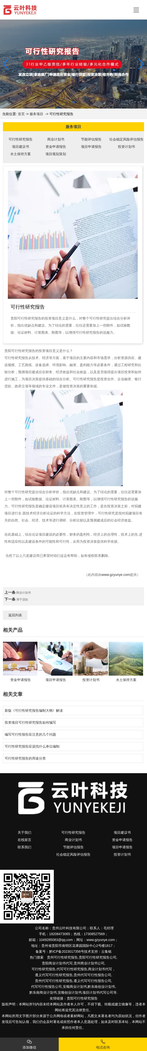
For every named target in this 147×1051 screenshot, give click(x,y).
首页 (21, 114)
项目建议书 (20, 147)
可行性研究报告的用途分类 (25, 758)
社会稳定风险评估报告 (126, 139)
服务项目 (36, 114)
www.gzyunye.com (116, 575)
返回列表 (15, 615)
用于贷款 (22, 599)
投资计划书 (126, 147)
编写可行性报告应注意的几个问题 (30, 734)
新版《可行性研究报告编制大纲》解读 (34, 710)
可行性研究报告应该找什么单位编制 (32, 746)
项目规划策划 (55, 154)
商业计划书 (55, 139)
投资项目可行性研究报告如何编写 (30, 722)
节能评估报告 (91, 139)
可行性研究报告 (21, 139)
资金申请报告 (55, 147)
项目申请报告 (91, 147)
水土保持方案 (20, 154)
